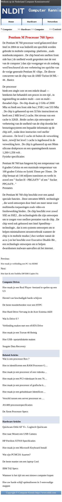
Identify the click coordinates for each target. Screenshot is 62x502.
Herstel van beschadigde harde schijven (22, 298)
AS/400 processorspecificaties (17, 405)
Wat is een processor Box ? (16, 359)
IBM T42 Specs (10, 468)
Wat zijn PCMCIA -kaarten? (16, 454)
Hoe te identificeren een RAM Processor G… (25, 365)
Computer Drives (39, 30)
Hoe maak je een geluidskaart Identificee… (23, 391)
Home (11, 21)
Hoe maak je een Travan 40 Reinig (19, 332)
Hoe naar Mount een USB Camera (19, 434)
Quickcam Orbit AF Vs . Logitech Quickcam (24, 427)
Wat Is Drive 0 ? (10, 318)
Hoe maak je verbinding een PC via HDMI (19, 263)
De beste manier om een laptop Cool (20, 461)
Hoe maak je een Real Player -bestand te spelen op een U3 (29, 289)
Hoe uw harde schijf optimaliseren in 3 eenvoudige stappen (27, 484)
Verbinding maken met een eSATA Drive (22, 325)
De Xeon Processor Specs (15, 411)
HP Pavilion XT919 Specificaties (18, 440)
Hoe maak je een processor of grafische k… (24, 385)
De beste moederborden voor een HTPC (22, 305)
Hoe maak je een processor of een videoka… (24, 372)
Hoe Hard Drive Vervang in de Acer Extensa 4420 (27, 311)
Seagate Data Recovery (14, 346)
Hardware (32, 21)
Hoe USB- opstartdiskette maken (18, 339)
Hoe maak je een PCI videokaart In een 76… (24, 378)
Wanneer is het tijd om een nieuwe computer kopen (27, 475)
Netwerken (52, 21)
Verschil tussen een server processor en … (23, 398)
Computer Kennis (7, 30)
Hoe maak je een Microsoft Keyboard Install (24, 447)
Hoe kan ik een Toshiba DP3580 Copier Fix (20, 273)
